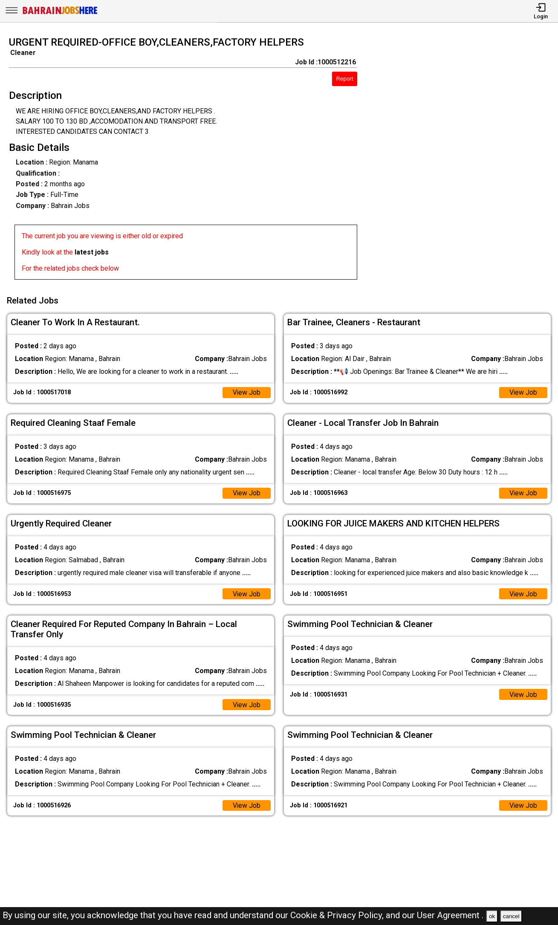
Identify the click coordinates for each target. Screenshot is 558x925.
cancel (511, 916)
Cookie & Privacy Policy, (338, 915)
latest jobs (92, 252)
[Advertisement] (464, 160)
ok (492, 916)
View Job (246, 391)
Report (344, 78)
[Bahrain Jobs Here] (60, 13)
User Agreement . (450, 915)
